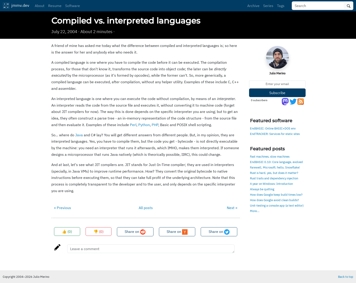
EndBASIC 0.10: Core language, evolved (276, 162)
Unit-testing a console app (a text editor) (277, 205)
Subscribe (277, 92)
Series (268, 5)
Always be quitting (262, 189)
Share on (135, 232)
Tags (280, 5)
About (39, 5)
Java (79, 135)
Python (144, 124)
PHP (155, 124)
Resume (55, 5)
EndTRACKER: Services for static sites (275, 134)
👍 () (67, 231)
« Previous (62, 207)
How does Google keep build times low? (276, 195)
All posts (146, 207)
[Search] (318, 5)
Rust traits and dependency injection (274, 178)
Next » (232, 207)
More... (255, 211)
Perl (133, 124)
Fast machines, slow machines (269, 156)
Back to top (345, 277)
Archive (253, 5)
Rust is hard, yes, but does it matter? (274, 173)
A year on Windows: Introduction (271, 184)
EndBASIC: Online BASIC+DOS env (273, 128)
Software (72, 5)
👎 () (99, 231)
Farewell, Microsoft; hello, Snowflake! (275, 167)
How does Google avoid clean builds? (274, 200)
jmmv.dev (16, 5)
